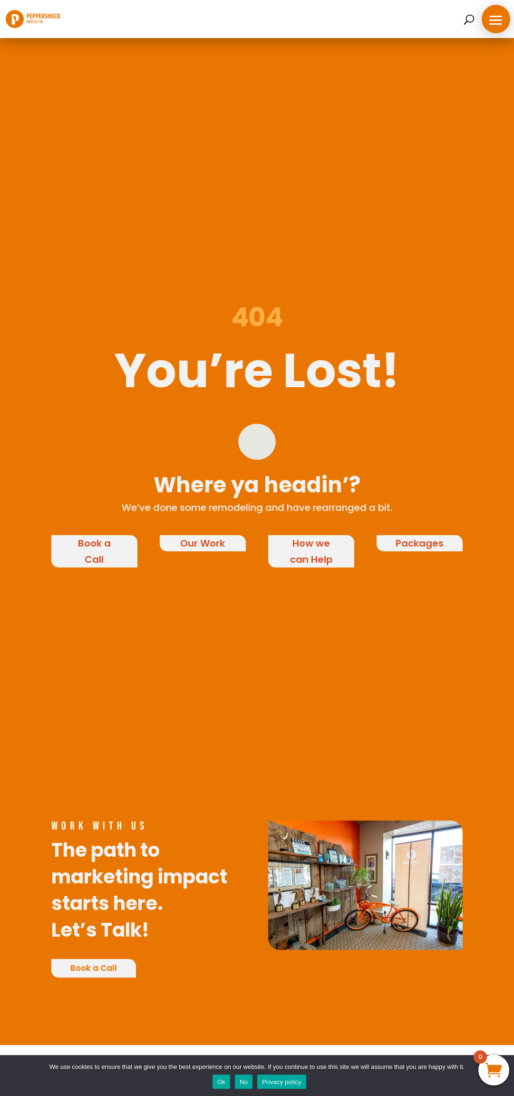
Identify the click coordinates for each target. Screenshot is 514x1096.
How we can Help (311, 551)
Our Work (202, 543)
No (244, 1082)
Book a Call (94, 551)
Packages (420, 543)
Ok (221, 1082)
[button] (496, 19)
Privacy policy (281, 1082)
